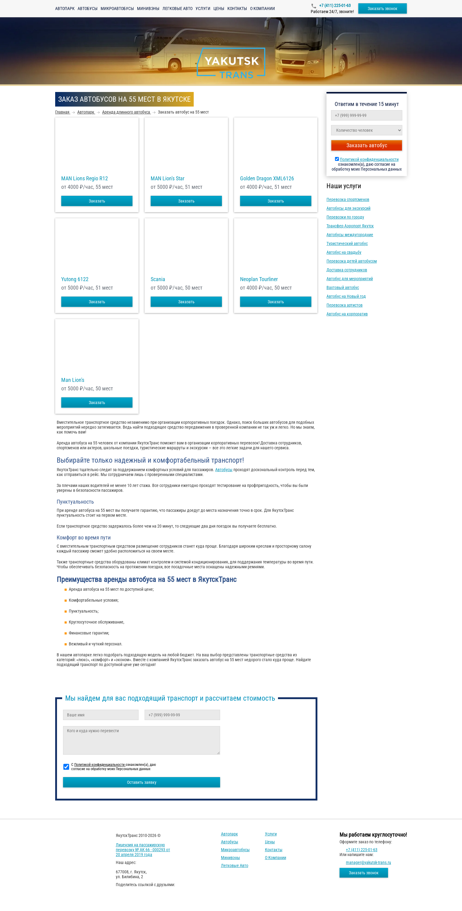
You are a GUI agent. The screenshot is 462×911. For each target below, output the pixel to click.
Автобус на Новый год (346, 296)
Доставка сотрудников (346, 269)
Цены (218, 8)
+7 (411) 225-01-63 (334, 5)
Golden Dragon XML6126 (267, 178)
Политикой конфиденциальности (369, 159)
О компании (262, 8)
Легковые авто (177, 8)
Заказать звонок (382, 8)
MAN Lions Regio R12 (84, 178)
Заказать (97, 201)
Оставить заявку (141, 782)
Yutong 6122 (75, 279)
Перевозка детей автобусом (351, 261)
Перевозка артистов (344, 305)
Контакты (237, 8)
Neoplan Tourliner (259, 279)
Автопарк (65, 8)
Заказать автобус (366, 145)
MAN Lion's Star (167, 178)
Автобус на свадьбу (343, 252)
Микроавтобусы (117, 8)
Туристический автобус (347, 243)
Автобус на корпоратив (347, 313)
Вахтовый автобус (342, 287)
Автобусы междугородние (349, 234)
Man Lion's (72, 380)
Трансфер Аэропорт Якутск (350, 225)
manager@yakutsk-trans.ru (368, 862)
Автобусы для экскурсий (348, 208)
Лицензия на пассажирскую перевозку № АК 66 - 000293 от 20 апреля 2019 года (143, 849)
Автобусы (88, 8)
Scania (158, 279)
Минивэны (148, 8)
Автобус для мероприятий (349, 278)
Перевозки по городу (345, 217)
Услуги (203, 8)
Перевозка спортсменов (347, 199)
